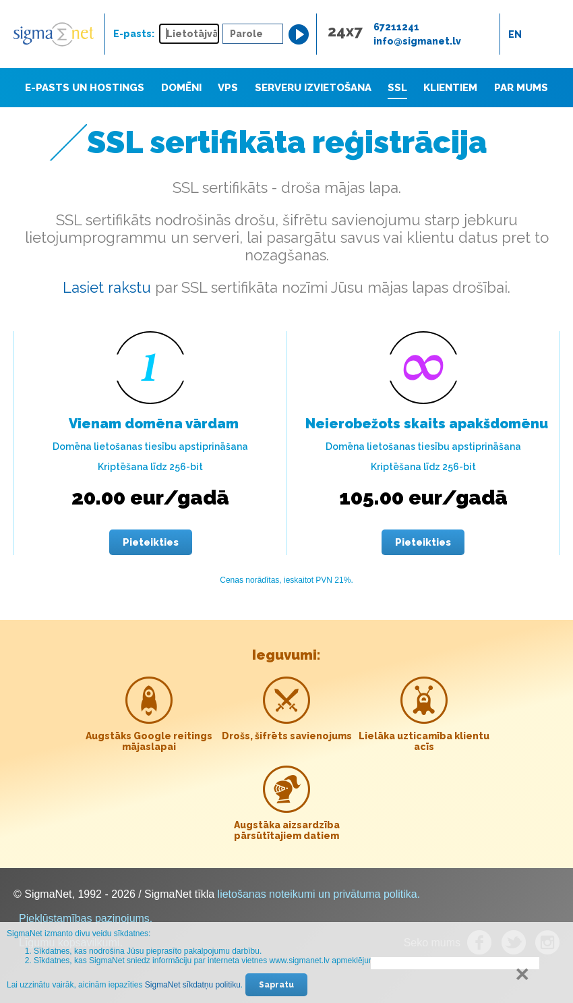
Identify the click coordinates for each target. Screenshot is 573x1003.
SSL (397, 88)
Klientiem (450, 88)
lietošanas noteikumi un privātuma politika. (319, 894)
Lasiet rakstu (107, 287)
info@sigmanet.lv (417, 41)
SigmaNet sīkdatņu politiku (193, 985)
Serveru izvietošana (313, 88)
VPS (228, 88)
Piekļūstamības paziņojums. (85, 918)
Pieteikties (151, 542)
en (515, 34)
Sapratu (276, 985)
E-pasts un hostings (84, 88)
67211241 (396, 27)
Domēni (181, 88)
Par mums (521, 88)
